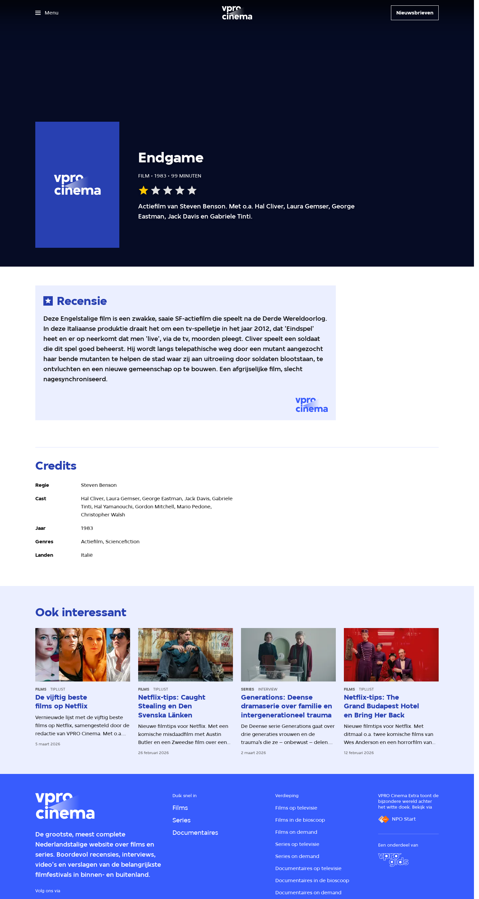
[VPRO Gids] (393, 860)
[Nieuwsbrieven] (415, 12)
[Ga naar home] (237, 12)
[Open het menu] (47, 12)
